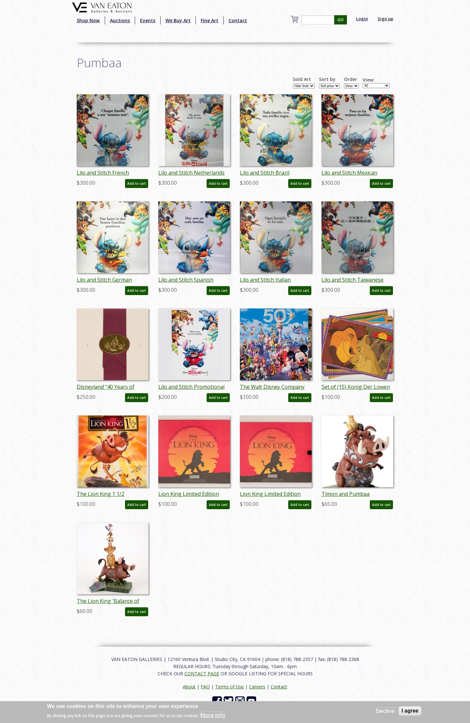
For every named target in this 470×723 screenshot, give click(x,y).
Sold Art (302, 79)
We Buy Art (178, 20)
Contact (237, 20)
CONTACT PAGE (201, 673)
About (189, 687)
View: (368, 80)
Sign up (385, 19)
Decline (385, 711)
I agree (409, 711)
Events (147, 20)
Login (362, 19)
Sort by (327, 79)
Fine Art (209, 20)
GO (340, 20)
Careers (257, 687)
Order (350, 79)
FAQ (205, 687)
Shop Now (88, 20)
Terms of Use (229, 687)
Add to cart (136, 183)
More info (212, 715)
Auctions (120, 20)
